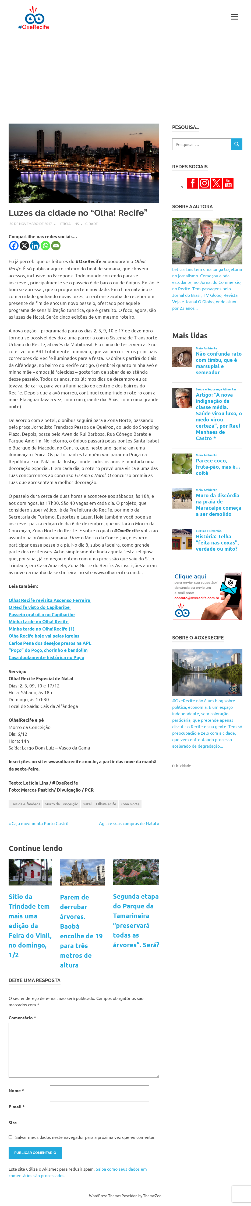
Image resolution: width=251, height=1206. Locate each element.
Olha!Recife (106, 803)
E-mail (17, 1106)
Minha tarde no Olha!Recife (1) (42, 629)
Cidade (91, 223)
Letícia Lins (68, 223)
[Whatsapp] (45, 245)
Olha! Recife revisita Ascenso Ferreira (50, 600)
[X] (24, 245)
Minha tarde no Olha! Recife (39, 621)
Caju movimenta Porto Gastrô (39, 823)
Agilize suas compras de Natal (127, 823)
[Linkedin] (35, 245)
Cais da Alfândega (25, 803)
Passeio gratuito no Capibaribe (42, 614)
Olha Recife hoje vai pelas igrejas (44, 636)
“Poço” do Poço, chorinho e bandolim (48, 650)
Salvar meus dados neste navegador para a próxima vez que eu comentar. (85, 1137)
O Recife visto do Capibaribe (40, 607)
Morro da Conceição (61, 803)
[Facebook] (14, 245)
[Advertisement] (125, 74)
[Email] (56, 245)
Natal (87, 803)
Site (13, 1122)
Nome (16, 1090)
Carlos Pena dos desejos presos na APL (50, 643)
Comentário (22, 1017)
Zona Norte (130, 803)
